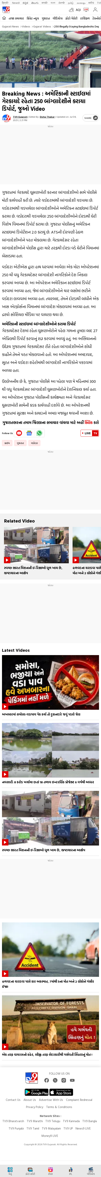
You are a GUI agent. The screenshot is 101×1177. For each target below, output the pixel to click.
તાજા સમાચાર (16, 18)
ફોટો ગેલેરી (71, 18)
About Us (29, 1099)
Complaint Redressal (79, 1099)
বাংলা (53, 3)
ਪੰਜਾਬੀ (61, 3)
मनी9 (91, 3)
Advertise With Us (51, 1099)
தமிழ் (71, 3)
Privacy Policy (34, 1107)
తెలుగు (35, 3)
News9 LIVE (83, 1128)
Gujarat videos (42, 26)
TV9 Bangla (89, 1121)
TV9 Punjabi (16, 1128)
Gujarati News (10, 26)
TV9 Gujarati (20, 116)
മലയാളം (81, 3)
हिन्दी (5, 3)
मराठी (45, 3)
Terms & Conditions (59, 1107)
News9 (15, 3)
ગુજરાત (46, 18)
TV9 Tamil (32, 1128)
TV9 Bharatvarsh (13, 1121)
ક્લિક (88, 422)
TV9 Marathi (35, 1121)
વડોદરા (34, 443)
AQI (78, 9)
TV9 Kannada (71, 1121)
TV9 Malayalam (51, 1128)
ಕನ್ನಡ (25, 3)
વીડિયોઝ (58, 18)
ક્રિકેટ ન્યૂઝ (33, 18)
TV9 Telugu (52, 1121)
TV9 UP (68, 1128)
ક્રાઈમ (7, 443)
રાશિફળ (85, 18)
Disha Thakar (47, 116)
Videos (26, 26)
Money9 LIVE (49, 1135)
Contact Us (13, 1099)
